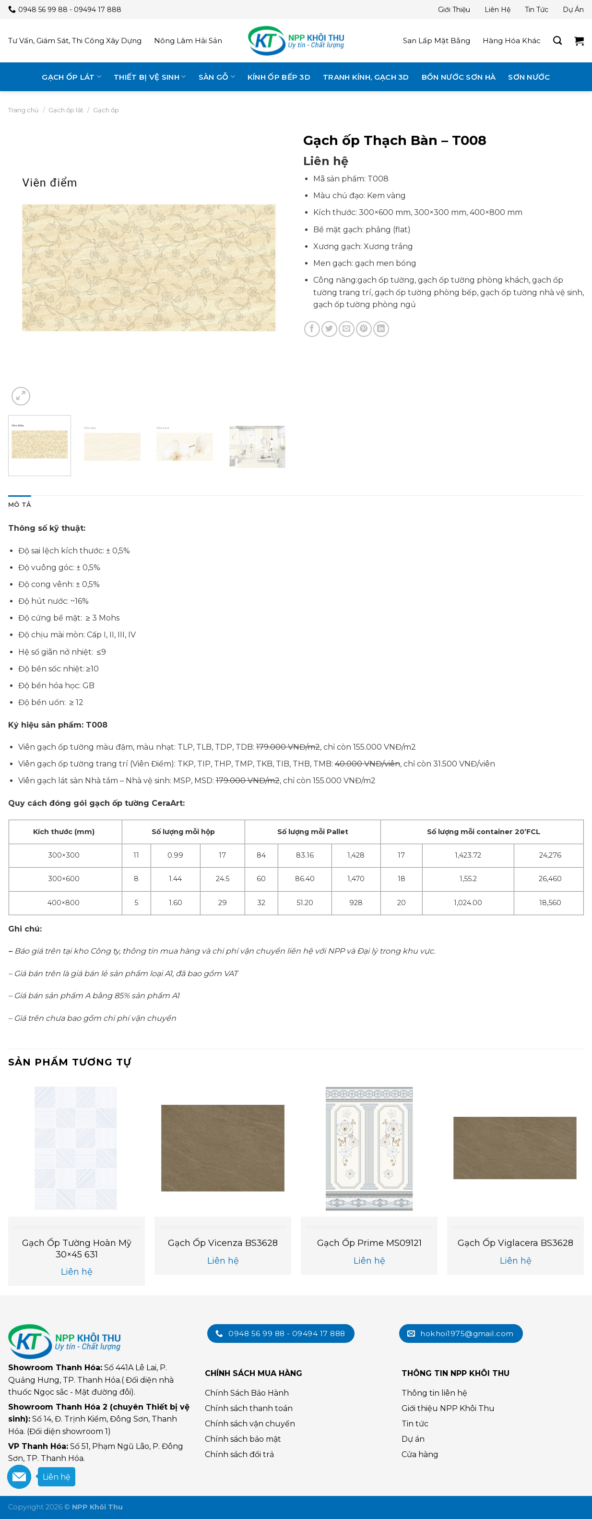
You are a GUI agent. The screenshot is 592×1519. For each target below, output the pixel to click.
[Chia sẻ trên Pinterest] (364, 329)
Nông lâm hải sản (188, 40)
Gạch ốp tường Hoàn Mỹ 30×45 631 (76, 1248)
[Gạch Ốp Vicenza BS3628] (222, 1148)
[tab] (19, 504)
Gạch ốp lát (71, 76)
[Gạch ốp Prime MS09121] (369, 1148)
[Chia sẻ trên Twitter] (329, 329)
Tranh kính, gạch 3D (366, 77)
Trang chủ (23, 110)
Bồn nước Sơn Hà (459, 77)
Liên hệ (497, 9)
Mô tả (19, 504)
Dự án (573, 9)
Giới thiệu (454, 9)
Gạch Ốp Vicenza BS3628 (223, 1243)
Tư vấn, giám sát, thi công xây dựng (75, 40)
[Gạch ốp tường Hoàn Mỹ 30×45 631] (76, 1148)
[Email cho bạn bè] (347, 329)
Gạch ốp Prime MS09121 (369, 1243)
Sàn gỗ (217, 76)
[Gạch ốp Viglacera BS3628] (515, 1148)
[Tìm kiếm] (557, 41)
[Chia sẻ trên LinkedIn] (381, 329)
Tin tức (536, 9)
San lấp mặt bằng (436, 40)
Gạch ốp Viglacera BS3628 (515, 1243)
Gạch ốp (106, 110)
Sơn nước (529, 77)
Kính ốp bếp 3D (279, 77)
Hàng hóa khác (512, 40)
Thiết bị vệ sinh (150, 76)
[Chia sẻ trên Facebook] (312, 329)
